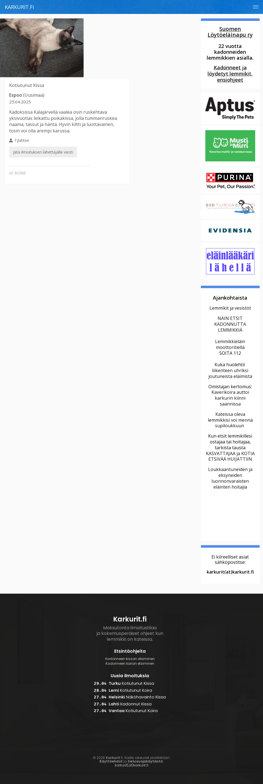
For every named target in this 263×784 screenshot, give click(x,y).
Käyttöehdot (111, 761)
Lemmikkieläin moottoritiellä (230, 344)
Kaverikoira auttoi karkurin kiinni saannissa (230, 398)
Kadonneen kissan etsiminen (130, 659)
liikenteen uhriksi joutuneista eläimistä (230, 373)
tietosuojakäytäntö (145, 761)
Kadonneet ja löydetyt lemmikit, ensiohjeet (230, 73)
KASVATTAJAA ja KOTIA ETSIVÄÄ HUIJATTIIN (230, 456)
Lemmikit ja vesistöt (230, 308)
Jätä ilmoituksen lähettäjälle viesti (43, 152)
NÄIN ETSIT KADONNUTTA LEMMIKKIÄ (230, 324)
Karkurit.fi (19, 7)
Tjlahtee (43, 147)
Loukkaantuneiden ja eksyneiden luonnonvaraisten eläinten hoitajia (230, 478)
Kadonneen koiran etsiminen (130, 664)
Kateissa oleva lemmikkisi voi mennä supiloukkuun (230, 420)
